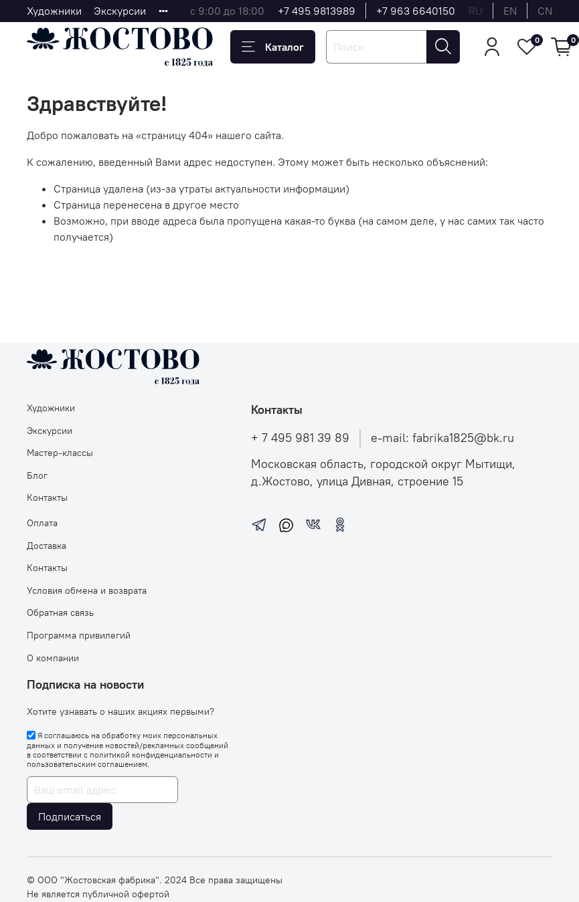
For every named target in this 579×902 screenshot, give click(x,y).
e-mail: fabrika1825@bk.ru (442, 438)
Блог (37, 475)
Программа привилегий (79, 635)
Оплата (42, 523)
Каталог (273, 46)
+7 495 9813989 (316, 10)
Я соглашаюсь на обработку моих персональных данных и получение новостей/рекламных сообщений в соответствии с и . (127, 749)
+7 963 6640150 (415, 10)
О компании (53, 658)
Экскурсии (120, 10)
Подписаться (69, 816)
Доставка (46, 546)
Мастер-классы (60, 453)
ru (476, 10)
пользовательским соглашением (87, 764)
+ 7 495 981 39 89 (300, 438)
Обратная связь (60, 612)
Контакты (47, 497)
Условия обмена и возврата (87, 590)
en (510, 10)
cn (544, 10)
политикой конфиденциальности (151, 755)
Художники (54, 10)
